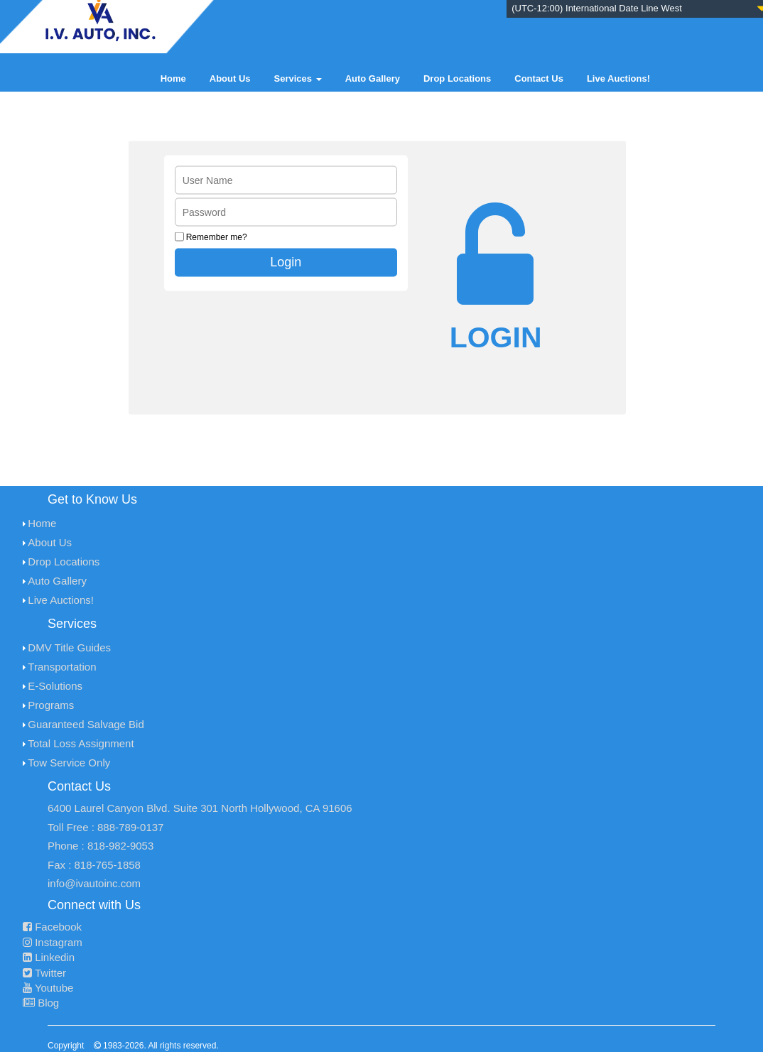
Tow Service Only (69, 763)
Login (285, 262)
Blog (41, 1003)
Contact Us (538, 78)
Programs (51, 705)
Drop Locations (457, 78)
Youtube (48, 988)
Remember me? (216, 237)
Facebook (52, 927)
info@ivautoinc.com (94, 883)
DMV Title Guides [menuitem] (69, 647)
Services (298, 78)
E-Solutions (55, 686)
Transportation (62, 667)
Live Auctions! (618, 78)
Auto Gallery (372, 78)
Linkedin (49, 957)
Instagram (52, 942)
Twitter (44, 973)
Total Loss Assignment (81, 743)
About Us (230, 78)
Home (173, 78)
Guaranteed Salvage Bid (86, 724)
